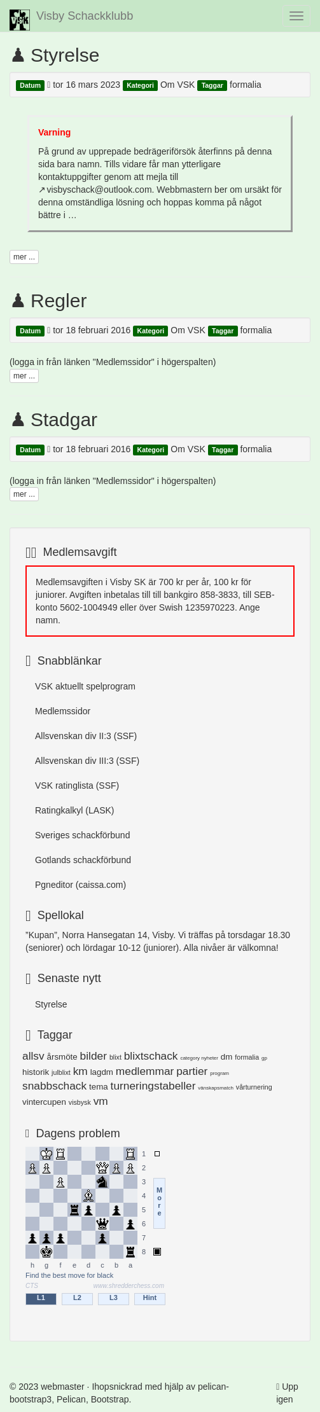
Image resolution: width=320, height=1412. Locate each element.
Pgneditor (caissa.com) (80, 885)
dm (227, 1057)
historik (35, 1072)
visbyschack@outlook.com (98, 189)
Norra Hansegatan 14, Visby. (119, 935)
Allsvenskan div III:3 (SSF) (87, 761)
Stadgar (64, 419)
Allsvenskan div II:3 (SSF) (86, 736)
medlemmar (145, 1071)
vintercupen (44, 1102)
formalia (245, 85)
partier (191, 1071)
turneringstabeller (153, 1085)
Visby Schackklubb (71, 20)
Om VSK (177, 85)
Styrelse (65, 55)
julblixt (61, 1072)
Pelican (71, 1399)
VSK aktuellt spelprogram (85, 686)
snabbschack (54, 1085)
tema (98, 1086)
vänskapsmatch (215, 1088)
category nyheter (199, 1058)
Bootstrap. (111, 1399)
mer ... (24, 257)
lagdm (101, 1072)
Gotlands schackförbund (83, 860)
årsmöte (62, 1057)
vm (101, 1101)
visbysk (80, 1102)
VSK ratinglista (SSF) (77, 785)
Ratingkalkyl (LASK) (75, 810)
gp (264, 1058)
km (80, 1071)
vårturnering (254, 1087)
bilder (93, 1055)
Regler (59, 300)
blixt (115, 1057)
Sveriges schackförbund (82, 835)
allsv (33, 1055)
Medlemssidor (62, 711)
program (219, 1073)
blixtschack (151, 1055)
